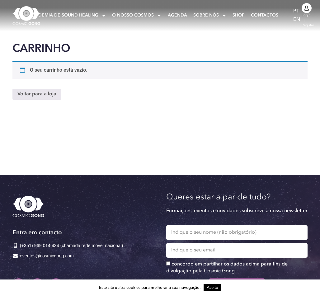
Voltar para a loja (36, 94)
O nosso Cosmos (136, 15)
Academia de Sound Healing (67, 15)
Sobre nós (209, 15)
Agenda (177, 15)
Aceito (212, 288)
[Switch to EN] (296, 20)
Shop (239, 15)
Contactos (264, 15)
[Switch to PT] (296, 11)
